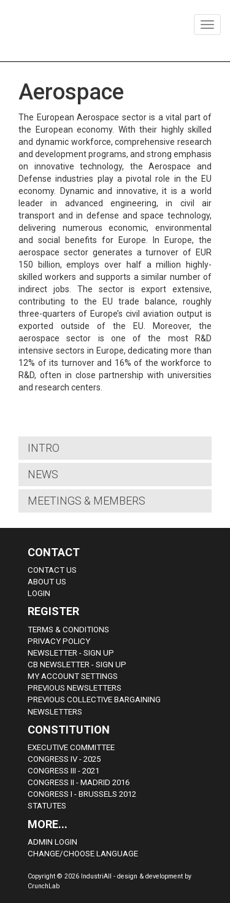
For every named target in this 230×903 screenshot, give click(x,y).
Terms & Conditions (68, 629)
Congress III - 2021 (63, 770)
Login (39, 593)
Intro (43, 447)
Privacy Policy (59, 641)
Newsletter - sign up (71, 652)
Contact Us (52, 570)
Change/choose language (83, 853)
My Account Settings (73, 676)
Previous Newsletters (74, 687)
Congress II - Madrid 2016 (78, 782)
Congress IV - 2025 (64, 759)
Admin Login (52, 842)
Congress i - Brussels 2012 (82, 794)
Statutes (47, 805)
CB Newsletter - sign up (77, 664)
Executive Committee (71, 747)
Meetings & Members (86, 500)
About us (47, 581)
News (43, 474)
